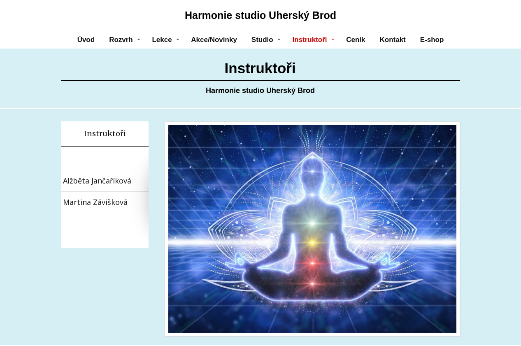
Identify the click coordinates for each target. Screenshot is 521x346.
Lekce (162, 40)
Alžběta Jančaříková (97, 181)
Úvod (86, 40)
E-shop (432, 40)
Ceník (355, 40)
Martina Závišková (95, 202)
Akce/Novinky (214, 40)
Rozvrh (121, 40)
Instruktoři (309, 40)
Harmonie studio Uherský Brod (260, 15)
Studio (262, 40)
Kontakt (392, 40)
